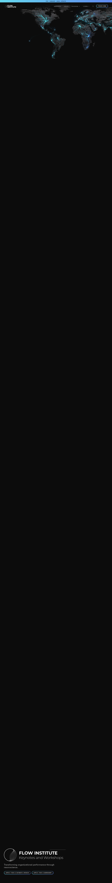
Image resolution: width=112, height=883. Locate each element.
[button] (75, 6)
